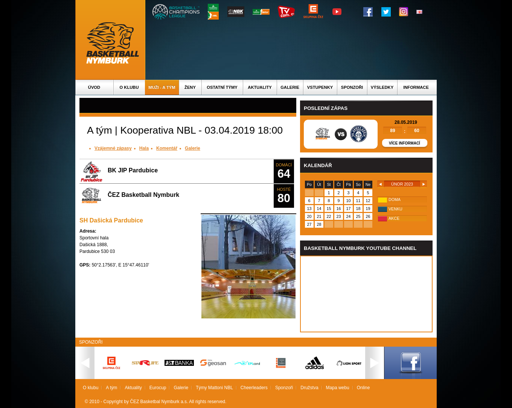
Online (363, 387)
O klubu (129, 87)
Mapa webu (337, 387)
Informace (416, 87)
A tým (111, 387)
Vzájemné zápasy (113, 148)
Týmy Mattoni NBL (214, 387)
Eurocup (157, 387)
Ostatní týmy (222, 87)
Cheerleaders (254, 387)
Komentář (166, 148)
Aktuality (259, 87)
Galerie (289, 87)
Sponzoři (352, 87)
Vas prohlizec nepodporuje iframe (366, 294)
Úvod (94, 87)
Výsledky (382, 87)
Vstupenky (320, 87)
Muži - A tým (161, 87)
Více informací (404, 143)
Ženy (190, 87)
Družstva (309, 387)
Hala (144, 148)
